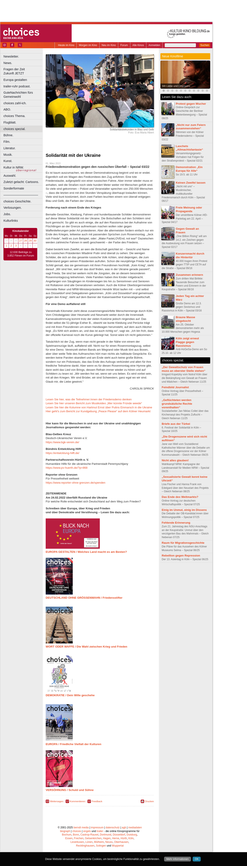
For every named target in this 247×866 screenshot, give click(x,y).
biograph (65, 831)
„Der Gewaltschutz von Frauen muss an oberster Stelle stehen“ (183, 369)
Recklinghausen (85, 845)
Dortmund (105, 834)
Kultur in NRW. (13, 167)
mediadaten (135, 827)
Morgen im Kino (88, 45)
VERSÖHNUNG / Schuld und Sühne (70, 790)
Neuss (109, 842)
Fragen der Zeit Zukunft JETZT (23, 71)
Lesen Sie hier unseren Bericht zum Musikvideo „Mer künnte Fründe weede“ (94, 403)
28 (25, 240)
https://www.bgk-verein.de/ (62, 442)
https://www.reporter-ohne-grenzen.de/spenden (75, 482)
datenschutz (113, 827)
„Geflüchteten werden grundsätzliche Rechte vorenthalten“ (177, 403)
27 (20, 240)
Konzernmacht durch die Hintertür (190, 255)
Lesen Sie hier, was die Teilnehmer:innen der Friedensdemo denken (89, 399)
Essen (69, 838)
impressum (97, 827)
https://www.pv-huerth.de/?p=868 (66, 467)
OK (197, 859)
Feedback (97, 801)
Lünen (88, 842)
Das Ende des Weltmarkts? (180, 497)
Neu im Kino (109, 45)
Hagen (107, 838)
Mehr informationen (177, 859)
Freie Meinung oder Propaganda (189, 209)
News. (7, 63)
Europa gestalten (15, 80)
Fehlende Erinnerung (176, 522)
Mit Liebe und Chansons (176, 86)
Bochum (66, 834)
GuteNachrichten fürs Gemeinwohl (18, 94)
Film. (6, 141)
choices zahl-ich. (14, 103)
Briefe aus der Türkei (176, 423)
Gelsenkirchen (93, 838)
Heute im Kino (66, 45)
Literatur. (9, 148)
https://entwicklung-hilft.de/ (62, 453)
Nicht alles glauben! (175, 460)
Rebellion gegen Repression (181, 555)
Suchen (204, 45)
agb (124, 827)
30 (35, 240)
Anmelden (154, 45)
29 (30, 240)
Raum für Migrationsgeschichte (183, 542)
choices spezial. (14, 129)
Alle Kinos (138, 45)
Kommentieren (78, 801)
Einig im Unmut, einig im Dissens (184, 510)
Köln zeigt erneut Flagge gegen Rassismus (187, 342)
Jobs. (7, 214)
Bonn (76, 834)
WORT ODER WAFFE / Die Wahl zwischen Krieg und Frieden (86, 646)
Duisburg (132, 834)
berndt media (81, 827)
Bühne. (8, 135)
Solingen (101, 845)
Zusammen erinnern (189, 274)
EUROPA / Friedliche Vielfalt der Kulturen (73, 744)
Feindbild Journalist (175, 387)
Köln (131, 838)
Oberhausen (121, 842)
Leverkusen (77, 842)
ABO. (7, 109)
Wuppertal (118, 845)
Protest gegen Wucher (191, 103)
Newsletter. (11, 56)
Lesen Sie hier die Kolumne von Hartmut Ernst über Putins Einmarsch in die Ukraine (99, 407)
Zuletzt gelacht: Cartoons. (21, 182)
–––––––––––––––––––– (20, 195)
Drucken (149, 801)
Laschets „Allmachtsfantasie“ (189, 147)
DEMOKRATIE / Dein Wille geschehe (70, 695)
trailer (100, 831)
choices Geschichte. (17, 201)
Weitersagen (56, 801)
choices (76, 831)
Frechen (79, 838)
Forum (124, 45)
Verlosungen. (12, 207)
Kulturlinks (10, 220)
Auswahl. (9, 175)
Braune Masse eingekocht (185, 319)
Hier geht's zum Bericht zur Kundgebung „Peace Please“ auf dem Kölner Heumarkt (98, 411)
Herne (115, 838)
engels (87, 831)
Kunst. (7, 161)
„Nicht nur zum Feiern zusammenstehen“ (191, 126)
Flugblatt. (9, 122)
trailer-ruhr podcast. (17, 86)
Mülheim (99, 842)
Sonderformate (13, 188)
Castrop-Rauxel (89, 834)
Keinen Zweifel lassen (190, 182)
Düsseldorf (119, 834)
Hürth (124, 838)
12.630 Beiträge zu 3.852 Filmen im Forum (20, 254)
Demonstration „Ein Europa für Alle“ (189, 168)
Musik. (8, 154)
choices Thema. (14, 116)
